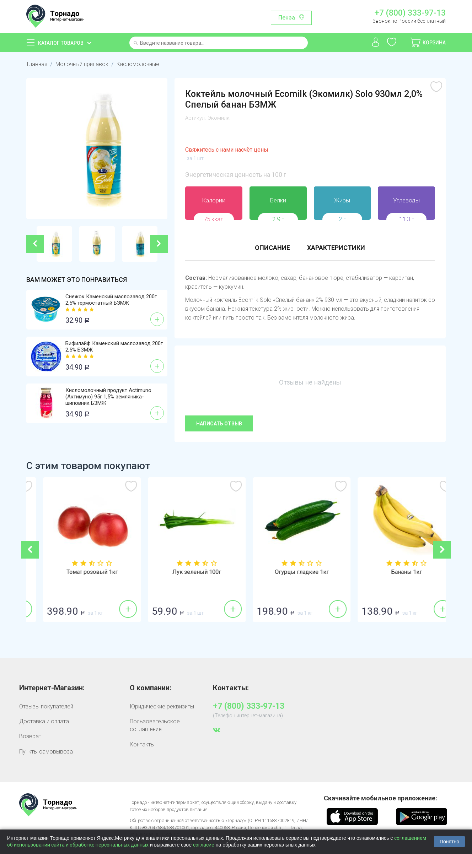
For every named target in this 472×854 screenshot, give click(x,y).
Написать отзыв (219, 423)
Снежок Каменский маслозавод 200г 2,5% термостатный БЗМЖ (111, 299)
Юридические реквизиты (162, 706)
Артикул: (195, 118)
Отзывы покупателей (46, 706)
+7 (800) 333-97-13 (410, 13)
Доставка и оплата (44, 721)
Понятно (449, 841)
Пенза (286, 17)
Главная (37, 64)
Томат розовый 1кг (183, 572)
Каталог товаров (61, 43)
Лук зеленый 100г (288, 572)
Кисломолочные (138, 64)
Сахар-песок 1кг (79, 572)
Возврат (30, 736)
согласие (203, 845)
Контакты (142, 744)
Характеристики (336, 247)
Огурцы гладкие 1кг (393, 572)
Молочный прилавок (81, 64)
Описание (272, 247)
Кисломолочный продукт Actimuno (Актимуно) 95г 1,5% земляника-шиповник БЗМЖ (108, 396)
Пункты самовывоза (46, 751)
